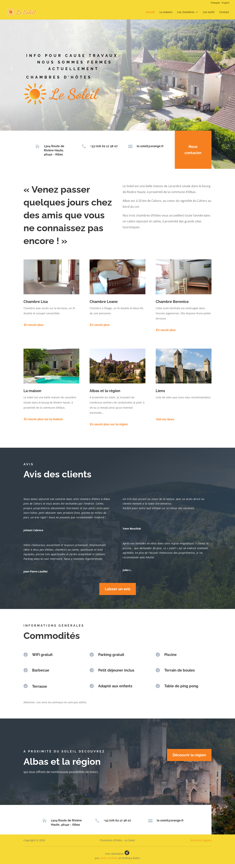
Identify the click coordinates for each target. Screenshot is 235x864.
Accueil (150, 12)
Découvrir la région (189, 755)
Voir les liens (165, 419)
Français (215, 2)
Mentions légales (201, 840)
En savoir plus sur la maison (43, 419)
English (225, 2)
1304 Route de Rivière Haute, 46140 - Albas (50, 150)
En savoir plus (34, 325)
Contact (224, 12)
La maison (166, 12)
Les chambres (185, 12)
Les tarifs (208, 12)
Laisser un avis (117, 589)
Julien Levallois (109, 858)
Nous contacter (189, 149)
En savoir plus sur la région (109, 424)
